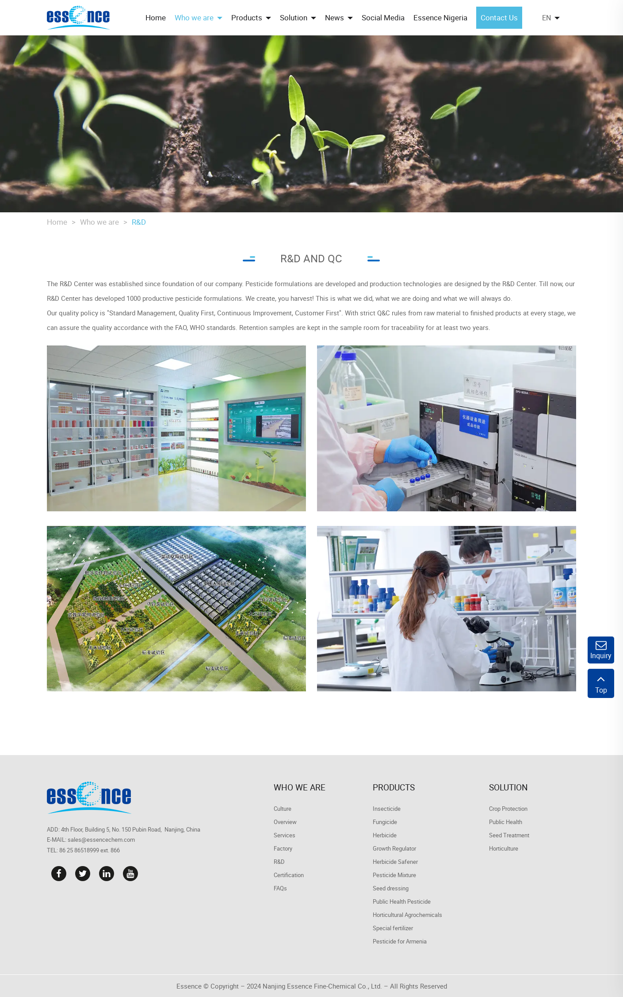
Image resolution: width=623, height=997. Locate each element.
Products (394, 787)
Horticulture (503, 848)
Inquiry (601, 650)
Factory (283, 848)
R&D (139, 222)
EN (546, 18)
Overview (285, 822)
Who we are (99, 222)
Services (284, 835)
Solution (508, 787)
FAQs (280, 888)
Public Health (505, 822)
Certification (289, 875)
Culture (282, 809)
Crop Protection (508, 809)
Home (57, 222)
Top (601, 683)
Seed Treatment (509, 835)
